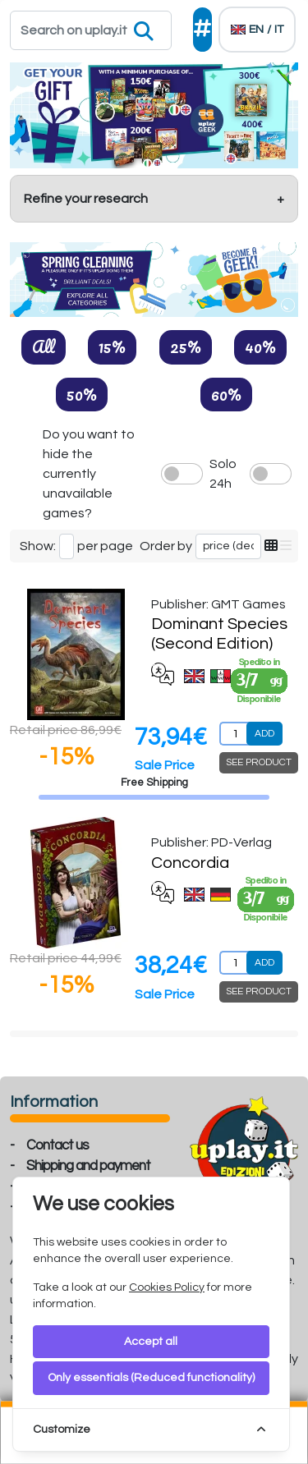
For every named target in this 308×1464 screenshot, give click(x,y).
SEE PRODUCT (259, 762)
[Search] (91, 30)
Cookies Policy (167, 1287)
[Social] (202, 29)
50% (82, 394)
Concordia (190, 863)
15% (112, 346)
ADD (264, 733)
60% (226, 394)
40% (260, 346)
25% (185, 346)
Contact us (57, 1145)
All (43, 346)
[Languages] (257, 30)
